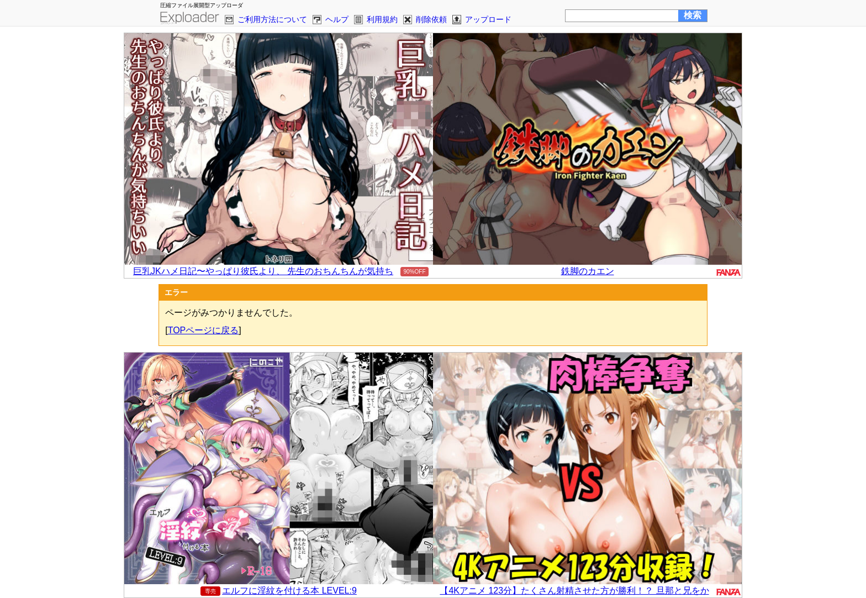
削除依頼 (431, 19)
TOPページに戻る (203, 330)
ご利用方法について (272, 19)
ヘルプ (336, 19)
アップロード (488, 19)
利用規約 (382, 19)
